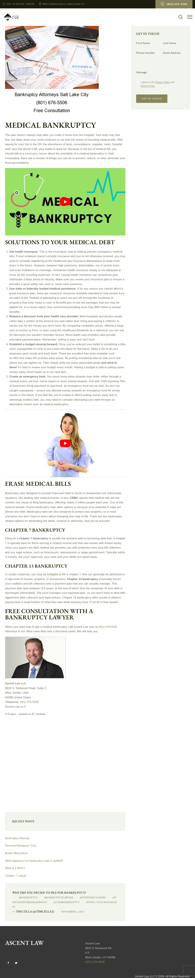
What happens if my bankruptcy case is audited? (36, 860)
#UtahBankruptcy (56, 902)
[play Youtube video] (65, 202)
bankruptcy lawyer (36, 153)
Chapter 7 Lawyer (16, 875)
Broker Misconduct (17, 853)
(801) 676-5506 (108, 626)
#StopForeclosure (84, 897)
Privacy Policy (162, 82)
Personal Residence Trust (21, 845)
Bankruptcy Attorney (18, 838)
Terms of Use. (148, 86)
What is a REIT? (15, 868)
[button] (189, 16)
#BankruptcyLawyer (52, 897)
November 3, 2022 (68, 907)
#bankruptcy (23, 897)
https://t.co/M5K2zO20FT (91, 902)
